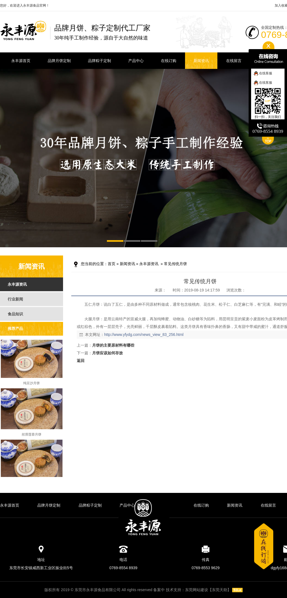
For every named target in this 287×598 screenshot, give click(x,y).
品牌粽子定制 (90, 505)
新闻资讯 (127, 264)
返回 (80, 360)
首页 (111, 264)
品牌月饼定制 (48, 505)
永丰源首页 (9, 505)
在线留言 (268, 505)
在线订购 (201, 505)
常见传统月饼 (175, 264)
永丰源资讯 (148, 264)
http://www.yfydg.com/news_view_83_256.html (143, 334)
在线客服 (263, 73)
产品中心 (127, 505)
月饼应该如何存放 (107, 353)
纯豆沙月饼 (31, 384)
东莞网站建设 (196, 590)
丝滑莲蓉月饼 (31, 435)
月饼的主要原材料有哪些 (113, 345)
